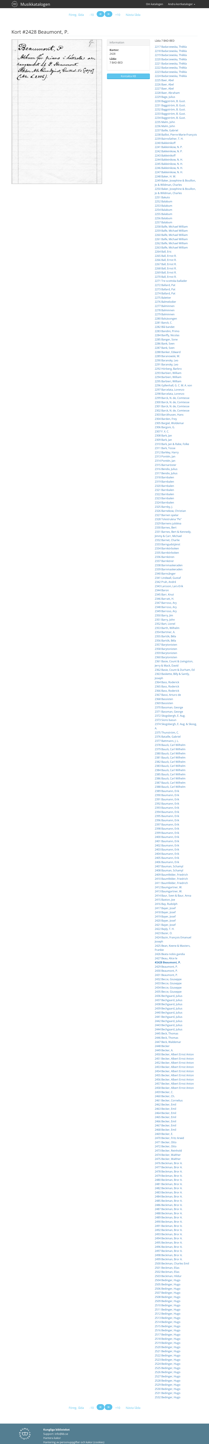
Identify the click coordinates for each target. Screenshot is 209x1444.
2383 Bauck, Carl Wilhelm (170, 766)
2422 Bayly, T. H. (164, 929)
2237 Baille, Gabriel (166, 130)
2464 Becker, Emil (165, 1113)
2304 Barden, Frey (166, 419)
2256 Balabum (163, 218)
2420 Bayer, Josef (165, 920)
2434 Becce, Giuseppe (168, 987)
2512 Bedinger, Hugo (167, 1313)
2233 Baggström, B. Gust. (170, 114)
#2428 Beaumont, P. (168, 962)
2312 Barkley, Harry (167, 452)
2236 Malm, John (165, 126)
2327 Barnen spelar (167, 515)
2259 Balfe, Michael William (171, 230)
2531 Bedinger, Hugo (167, 1393)
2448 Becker (162, 1046)
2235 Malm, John (165, 122)
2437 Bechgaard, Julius (168, 1000)
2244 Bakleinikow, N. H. (169, 159)
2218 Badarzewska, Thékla (171, 51)
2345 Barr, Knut (164, 594)
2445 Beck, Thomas (166, 1033)
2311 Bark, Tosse (165, 448)
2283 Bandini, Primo (167, 331)
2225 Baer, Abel (164, 80)
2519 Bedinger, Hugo (167, 1343)
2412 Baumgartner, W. (168, 887)
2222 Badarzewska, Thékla (171, 67)
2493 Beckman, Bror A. (168, 1234)
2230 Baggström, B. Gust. (170, 101)
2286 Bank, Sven (165, 343)
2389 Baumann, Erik (167, 791)
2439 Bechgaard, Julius (168, 1008)
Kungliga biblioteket (56, 1429)
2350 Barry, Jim (164, 615)
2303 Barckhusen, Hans (169, 414)
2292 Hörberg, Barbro (168, 369)
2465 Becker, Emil (165, 1117)
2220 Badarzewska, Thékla (171, 59)
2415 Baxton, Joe (165, 899)
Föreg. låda (76, 15)
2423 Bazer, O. (163, 933)
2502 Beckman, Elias (167, 1272)
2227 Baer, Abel (164, 88)
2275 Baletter (163, 297)
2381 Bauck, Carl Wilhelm (170, 757)
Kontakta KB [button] (128, 76)
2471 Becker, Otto (166, 1142)
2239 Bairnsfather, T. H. (169, 138)
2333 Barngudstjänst (167, 544)
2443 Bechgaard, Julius (168, 1025)
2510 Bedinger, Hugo (167, 1305)
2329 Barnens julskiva (168, 523)
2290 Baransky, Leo (166, 360)
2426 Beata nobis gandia (170, 954)
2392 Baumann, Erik (167, 803)
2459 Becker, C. (164, 1092)
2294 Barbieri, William (168, 377)
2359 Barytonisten (166, 653)
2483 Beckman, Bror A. (168, 1192)
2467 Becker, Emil (165, 1125)
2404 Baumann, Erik (167, 854)
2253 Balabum (163, 205)
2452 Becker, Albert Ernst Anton (174, 1062)
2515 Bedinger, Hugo (167, 1326)
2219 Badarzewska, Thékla (171, 55)
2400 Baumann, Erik (167, 837)
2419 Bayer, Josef (165, 916)
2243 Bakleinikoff (165, 155)
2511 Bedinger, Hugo (167, 1309)
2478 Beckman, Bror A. (168, 1171)
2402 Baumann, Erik (167, 845)
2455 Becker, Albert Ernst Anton (174, 1075)
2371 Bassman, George (169, 711)
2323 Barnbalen (164, 498)
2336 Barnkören (164, 557)
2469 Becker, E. (164, 1134)
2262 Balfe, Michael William (171, 243)
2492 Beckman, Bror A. (168, 1230)
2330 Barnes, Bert (166, 527)
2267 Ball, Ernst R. (166, 264)
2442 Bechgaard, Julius (168, 1021)
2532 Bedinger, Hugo (167, 1397)
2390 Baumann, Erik (167, 795)
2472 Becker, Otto (166, 1146)
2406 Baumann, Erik (167, 862)
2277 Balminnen (165, 306)
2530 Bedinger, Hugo (167, 1389)
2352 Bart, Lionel (165, 624)
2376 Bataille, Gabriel (168, 736)
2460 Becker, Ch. (165, 1096)
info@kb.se (61, 1434)
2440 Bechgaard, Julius (168, 1012)
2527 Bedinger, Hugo (167, 1376)
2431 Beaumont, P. (166, 975)
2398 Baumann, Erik (167, 828)
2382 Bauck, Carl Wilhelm (170, 762)
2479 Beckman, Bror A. (168, 1176)
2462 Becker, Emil (165, 1104)
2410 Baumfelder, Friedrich (171, 879)
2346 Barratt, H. (164, 599)
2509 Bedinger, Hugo (167, 1301)
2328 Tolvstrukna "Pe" (168, 519)
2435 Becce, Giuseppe (168, 991)
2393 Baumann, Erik (167, 807)
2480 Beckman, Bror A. (168, 1180)
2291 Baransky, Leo (166, 364)
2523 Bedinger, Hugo (167, 1359)
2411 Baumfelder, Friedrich (171, 883)
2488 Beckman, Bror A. (168, 1213)
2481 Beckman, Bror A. (168, 1184)
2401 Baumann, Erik (167, 841)
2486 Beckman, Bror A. (168, 1205)
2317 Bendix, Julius (166, 473)
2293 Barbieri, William (168, 373)
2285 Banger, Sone (166, 339)
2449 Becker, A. (164, 1050)
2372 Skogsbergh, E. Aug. (170, 716)
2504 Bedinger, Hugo (167, 1280)
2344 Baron (162, 590)
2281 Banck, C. (163, 322)
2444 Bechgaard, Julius (168, 1029)
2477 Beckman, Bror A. (168, 1167)
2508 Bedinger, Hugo (167, 1297)
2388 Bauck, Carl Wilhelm (170, 787)
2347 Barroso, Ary (166, 603)
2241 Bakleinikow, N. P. (169, 147)
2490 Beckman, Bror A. (168, 1221)
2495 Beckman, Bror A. (168, 1242)
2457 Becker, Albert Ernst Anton (174, 1083)
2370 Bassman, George (169, 707)
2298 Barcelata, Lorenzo (169, 394)
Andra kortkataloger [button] (181, 4)
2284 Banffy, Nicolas (167, 335)
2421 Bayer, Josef (165, 925)
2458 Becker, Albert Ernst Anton (174, 1088)
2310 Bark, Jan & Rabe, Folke (172, 444)
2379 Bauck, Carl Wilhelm (170, 749)
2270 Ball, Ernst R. (166, 277)
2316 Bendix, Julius (166, 469)
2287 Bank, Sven (165, 348)
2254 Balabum (163, 210)
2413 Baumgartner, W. (168, 891)
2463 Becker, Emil (165, 1109)
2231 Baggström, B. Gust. (170, 105)
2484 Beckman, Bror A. (168, 1196)
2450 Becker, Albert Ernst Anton (174, 1054)
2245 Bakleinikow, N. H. (169, 164)
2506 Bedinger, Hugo (167, 1288)
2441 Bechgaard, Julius (168, 1017)
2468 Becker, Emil (165, 1129)
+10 (117, 15)
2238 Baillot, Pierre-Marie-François (176, 134)
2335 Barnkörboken (167, 552)
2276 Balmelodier (165, 302)
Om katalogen (154, 4)
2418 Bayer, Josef (165, 912)
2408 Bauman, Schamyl (169, 870)
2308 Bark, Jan (163, 435)
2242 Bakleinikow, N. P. (169, 151)
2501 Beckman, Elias (167, 1268)
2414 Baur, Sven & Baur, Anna (173, 895)
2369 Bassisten (164, 703)
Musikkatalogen (35, 4)
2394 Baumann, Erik (167, 812)
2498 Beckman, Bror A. (168, 1255)
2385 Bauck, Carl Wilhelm (170, 774)
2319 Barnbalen (164, 481)
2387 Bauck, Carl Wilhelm (170, 782)
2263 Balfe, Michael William (171, 247)
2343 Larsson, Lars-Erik (169, 586)
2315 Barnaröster (165, 465)
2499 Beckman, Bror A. (168, 1259)
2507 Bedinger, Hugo (167, 1293)
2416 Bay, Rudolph (166, 904)
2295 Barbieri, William (168, 381)
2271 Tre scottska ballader (171, 281)
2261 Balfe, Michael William (171, 239)
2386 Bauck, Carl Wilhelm (170, 778)
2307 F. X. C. (162, 431)
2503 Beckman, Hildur (168, 1276)
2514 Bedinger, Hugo (167, 1322)
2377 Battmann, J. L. (167, 741)
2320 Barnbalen (164, 486)
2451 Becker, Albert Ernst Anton (174, 1058)
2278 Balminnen (165, 310)
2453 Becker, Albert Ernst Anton (174, 1067)
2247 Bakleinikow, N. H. (169, 172)
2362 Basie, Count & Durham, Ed (175, 670)
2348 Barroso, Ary (166, 607)
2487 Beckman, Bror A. (168, 1209)
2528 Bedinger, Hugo (167, 1380)
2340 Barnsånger (165, 573)
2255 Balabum (163, 214)
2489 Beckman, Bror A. (168, 1217)
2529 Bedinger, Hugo (167, 1384)
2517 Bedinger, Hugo (167, 1334)
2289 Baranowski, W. (167, 356)
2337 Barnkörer (164, 561)
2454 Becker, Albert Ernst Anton (174, 1071)
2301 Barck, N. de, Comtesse (172, 406)
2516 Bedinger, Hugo (167, 1330)
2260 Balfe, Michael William (171, 235)
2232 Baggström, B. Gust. (170, 109)
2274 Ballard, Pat (165, 293)
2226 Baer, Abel (164, 84)
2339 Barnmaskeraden (169, 569)
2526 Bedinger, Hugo (167, 1372)
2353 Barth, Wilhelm (167, 628)
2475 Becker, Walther (168, 1159)
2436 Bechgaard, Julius (168, 996)
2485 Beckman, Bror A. (168, 1201)
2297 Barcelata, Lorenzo (169, 389)
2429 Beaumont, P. (166, 966)
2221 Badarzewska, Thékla (171, 63)
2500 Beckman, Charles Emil (172, 1263)
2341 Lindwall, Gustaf (168, 578)
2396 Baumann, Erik (167, 820)
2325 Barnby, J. (164, 507)
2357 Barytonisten (166, 644)
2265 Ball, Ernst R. (166, 256)
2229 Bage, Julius (165, 97)
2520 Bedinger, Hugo (167, 1347)
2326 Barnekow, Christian (170, 511)
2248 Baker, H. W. (165, 176)
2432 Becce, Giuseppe (168, 979)
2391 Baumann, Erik (167, 799)
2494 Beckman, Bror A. (168, 1238)
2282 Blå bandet (165, 327)
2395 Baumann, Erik (167, 816)
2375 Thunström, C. (167, 732)
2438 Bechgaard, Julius (168, 1004)
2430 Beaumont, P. (166, 971)
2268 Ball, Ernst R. (166, 268)
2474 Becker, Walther (168, 1155)
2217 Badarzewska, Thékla (171, 47)
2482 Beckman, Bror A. (168, 1188)
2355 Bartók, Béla (165, 636)
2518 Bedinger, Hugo (167, 1339)
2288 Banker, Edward (168, 352)
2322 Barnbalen (164, 494)
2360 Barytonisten (166, 657)
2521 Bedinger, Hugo (167, 1351)
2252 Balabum (163, 201)
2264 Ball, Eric (163, 251)
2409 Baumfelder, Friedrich (171, 874)
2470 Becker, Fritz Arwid (169, 1138)
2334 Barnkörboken (167, 548)
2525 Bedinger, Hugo (167, 1368)
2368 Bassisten (164, 699)
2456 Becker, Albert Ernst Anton (174, 1079)
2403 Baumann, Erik (167, 849)
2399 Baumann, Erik (167, 833)
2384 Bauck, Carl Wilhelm (170, 770)
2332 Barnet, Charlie (167, 540)
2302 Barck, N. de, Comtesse (172, 410)
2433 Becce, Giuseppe (168, 983)
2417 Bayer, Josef (165, 908)
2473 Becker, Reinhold (168, 1150)
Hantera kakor (52, 1438)
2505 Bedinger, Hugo (167, 1284)
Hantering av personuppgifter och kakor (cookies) (73, 1442)
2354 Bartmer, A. (165, 632)
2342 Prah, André (165, 582)
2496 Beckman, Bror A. (168, 1247)
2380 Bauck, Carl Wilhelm (170, 753)
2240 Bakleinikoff (165, 143)
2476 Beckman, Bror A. (168, 1163)
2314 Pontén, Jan (165, 460)
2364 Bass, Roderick (167, 682)
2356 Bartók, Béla (165, 640)
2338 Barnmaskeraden (169, 565)
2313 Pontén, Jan (165, 456)
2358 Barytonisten (166, 649)
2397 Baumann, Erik (167, 824)
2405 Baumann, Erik (167, 858)
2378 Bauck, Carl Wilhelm (170, 745)
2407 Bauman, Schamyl (169, 866)
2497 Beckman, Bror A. (168, 1251)
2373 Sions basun (165, 720)
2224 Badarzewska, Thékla (171, 76)
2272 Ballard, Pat (165, 285)
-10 (91, 15)
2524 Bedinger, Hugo (167, 1364)
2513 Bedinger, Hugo (167, 1318)
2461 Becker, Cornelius (169, 1100)
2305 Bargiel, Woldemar (169, 423)
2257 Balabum (163, 222)
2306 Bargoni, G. (165, 427)
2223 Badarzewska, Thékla (171, 72)
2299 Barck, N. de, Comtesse (172, 398)
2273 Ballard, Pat (165, 289)
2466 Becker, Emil (165, 1121)
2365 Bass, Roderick (167, 686)
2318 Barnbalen (164, 477)
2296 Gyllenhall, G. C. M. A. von (173, 385)
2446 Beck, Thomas (166, 1038)
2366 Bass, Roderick (167, 691)
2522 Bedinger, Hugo (167, 1355)
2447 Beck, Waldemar (168, 1042)
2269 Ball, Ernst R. (166, 272)
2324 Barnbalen (164, 502)
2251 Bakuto (162, 197)
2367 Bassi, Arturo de (168, 695)
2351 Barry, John (165, 619)
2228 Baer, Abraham (167, 93)
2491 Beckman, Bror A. (168, 1226)
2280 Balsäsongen (166, 318)
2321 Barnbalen (164, 490)
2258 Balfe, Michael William (171, 226)
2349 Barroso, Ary (166, 611)
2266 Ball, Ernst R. (166, 260)
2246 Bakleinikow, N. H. (169, 168)
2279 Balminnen (165, 314)
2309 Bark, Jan (163, 440)
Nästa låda (133, 15)
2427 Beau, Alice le (166, 958)
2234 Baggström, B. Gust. (170, 118)
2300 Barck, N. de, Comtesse (172, 402)
